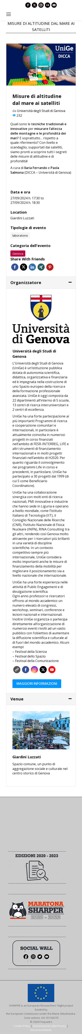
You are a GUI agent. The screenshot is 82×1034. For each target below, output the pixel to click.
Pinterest (49, 267)
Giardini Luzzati (22, 218)
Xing (41, 267)
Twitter (23, 267)
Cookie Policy (22, 1026)
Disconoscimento (41, 1030)
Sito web (16, 669)
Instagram (34, 669)
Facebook (14, 267)
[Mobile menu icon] (8, 14)
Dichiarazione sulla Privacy (49, 1026)
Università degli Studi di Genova (41, 111)
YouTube (51, 669)
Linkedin (32, 267)
